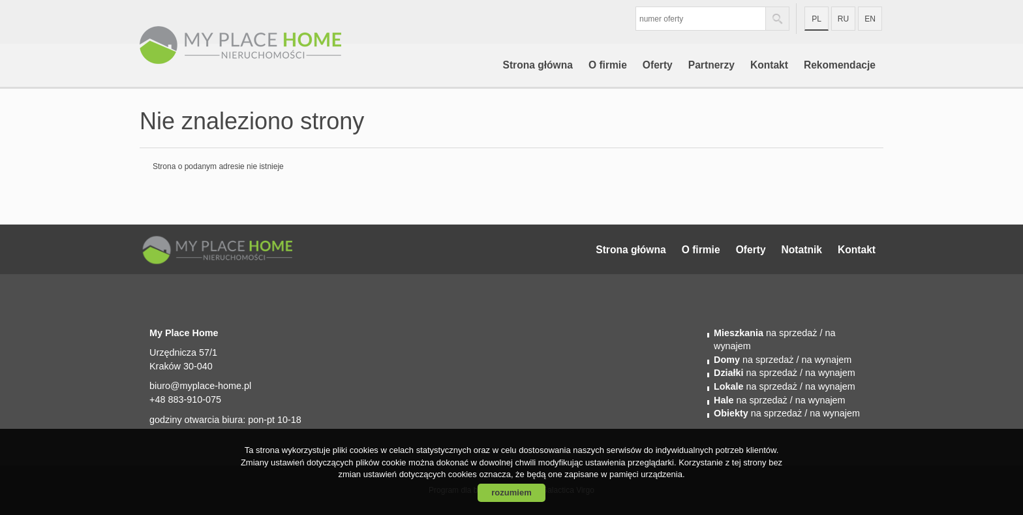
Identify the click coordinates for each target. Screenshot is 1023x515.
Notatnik (802, 249)
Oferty (658, 64)
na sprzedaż (765, 333)
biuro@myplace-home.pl (200, 386)
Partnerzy (711, 64)
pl (816, 18)
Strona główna (537, 64)
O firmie (607, 64)
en (870, 18)
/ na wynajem (822, 359)
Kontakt (769, 64)
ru (843, 18)
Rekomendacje (840, 64)
